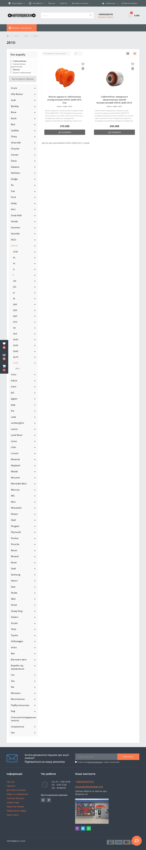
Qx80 (26, 36)
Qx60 (15, 351)
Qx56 (15, 345)
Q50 (15, 310)
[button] (4, 368)
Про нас (51, 3)
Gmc (13, 209)
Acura (14, 87)
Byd (13, 124)
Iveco (13, 386)
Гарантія (63, 3)
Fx (14, 263)
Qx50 (15, 339)
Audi (13, 100)
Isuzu (13, 374)
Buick (14, 118)
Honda (14, 221)
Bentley (15, 106)
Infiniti (16, 36)
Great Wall (16, 215)
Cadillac (15, 130)
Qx (14, 327)
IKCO (13, 239)
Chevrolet (16, 142)
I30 (14, 281)
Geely (14, 203)
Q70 (15, 322)
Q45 (15, 304)
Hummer (15, 227)
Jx (14, 292)
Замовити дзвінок (105, 17)
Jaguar (14, 398)
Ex (14, 257)
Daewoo (15, 166)
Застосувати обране (23, 78)
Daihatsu (15, 172)
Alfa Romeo (17, 94)
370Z (15, 251)
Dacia (14, 160)
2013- (17, 368)
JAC (12, 392)
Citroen (14, 154)
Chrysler (15, 148)
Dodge (14, 179)
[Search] (91, 15)
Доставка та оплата (80, 3)
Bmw (13, 112)
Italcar (14, 380)
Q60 (15, 316)
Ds (12, 185)
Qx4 (15, 333)
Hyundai (15, 233)
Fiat (13, 191)
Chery (14, 136)
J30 (14, 286)
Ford (13, 197)
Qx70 (15, 357)
